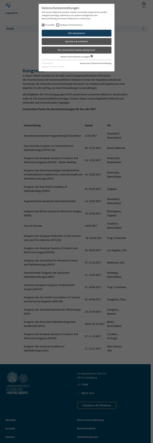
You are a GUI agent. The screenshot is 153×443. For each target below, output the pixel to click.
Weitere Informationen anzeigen (76, 56)
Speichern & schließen (76, 41)
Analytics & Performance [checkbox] (71, 24)
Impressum (85, 63)
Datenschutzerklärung (101, 63)
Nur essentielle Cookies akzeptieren (76, 49)
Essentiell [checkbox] (49, 24)
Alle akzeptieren (76, 33)
